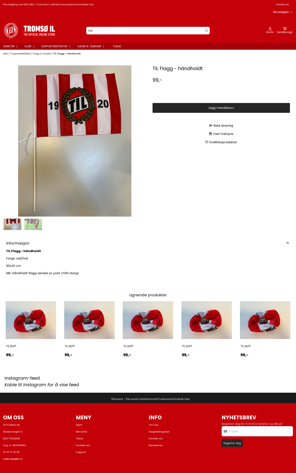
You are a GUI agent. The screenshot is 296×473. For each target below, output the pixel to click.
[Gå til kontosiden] (270, 31)
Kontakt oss (282, 4)
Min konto (81, 431)
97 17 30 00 (13, 452)
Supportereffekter (21, 53)
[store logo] (30, 30)
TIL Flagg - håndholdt (67, 53)
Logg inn (81, 452)
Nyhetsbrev (156, 445)
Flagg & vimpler (42, 53)
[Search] (206, 30)
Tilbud (117, 46)
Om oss (153, 425)
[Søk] (148, 30)
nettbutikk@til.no (13, 459)
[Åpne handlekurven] (284, 31)
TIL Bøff (11, 346)
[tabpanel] (31, 332)
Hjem (6, 53)
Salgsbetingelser (159, 431)
